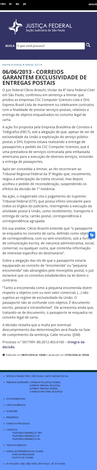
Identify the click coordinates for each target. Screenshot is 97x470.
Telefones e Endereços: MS (26, 439)
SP (10, 4)
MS (17, 4)
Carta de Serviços (15, 405)
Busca (10, 45)
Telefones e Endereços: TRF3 (27, 432)
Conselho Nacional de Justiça (46, 391)
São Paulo (38, 376)
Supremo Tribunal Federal (43, 388)
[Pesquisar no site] (88, 45)
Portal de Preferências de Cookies (24, 451)
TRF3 (3, 4)
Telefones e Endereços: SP (26, 435)
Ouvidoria (11, 411)
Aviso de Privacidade (23, 454)
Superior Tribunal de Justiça (44, 385)
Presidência (12, 417)
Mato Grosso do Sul (57, 376)
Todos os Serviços (16, 445)
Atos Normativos (15, 398)
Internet (6, 64)
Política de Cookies (22, 457)
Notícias (18, 64)
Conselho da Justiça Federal (45, 382)
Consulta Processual (18, 423)
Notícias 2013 (32, 64)
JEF (24, 4)
